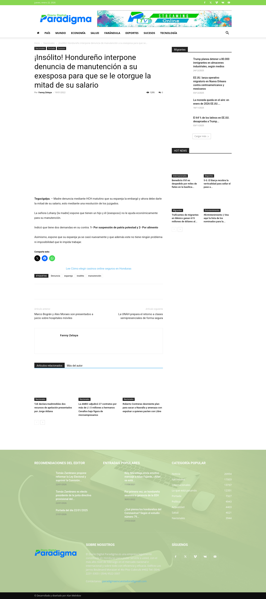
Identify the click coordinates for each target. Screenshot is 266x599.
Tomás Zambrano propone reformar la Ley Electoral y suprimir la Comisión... (71, 477)
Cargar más (202, 136)
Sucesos (149, 33)
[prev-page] (36, 422)
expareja (68, 275)
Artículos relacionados (49, 365)
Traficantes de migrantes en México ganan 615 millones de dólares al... (185, 218)
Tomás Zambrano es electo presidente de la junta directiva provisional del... (73, 495)
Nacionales (49, 43)
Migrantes (177, 210)
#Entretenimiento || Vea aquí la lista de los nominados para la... (216, 218)
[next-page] (42, 422)
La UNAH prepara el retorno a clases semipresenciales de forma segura (140, 316)
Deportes (132, 33)
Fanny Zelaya (45, 92)
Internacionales (180, 176)
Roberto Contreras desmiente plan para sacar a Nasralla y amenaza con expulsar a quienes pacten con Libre (142, 408)
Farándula (112, 33)
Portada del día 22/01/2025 (72, 510)
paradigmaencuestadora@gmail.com (124, 581)
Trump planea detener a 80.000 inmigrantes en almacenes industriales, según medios (211, 63)
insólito (80, 275)
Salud (95, 33)
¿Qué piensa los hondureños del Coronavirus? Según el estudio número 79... (143, 513)
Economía (78, 33)
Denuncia (55, 275)
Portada (51, 48)
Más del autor (75, 365)
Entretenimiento (212, 210)
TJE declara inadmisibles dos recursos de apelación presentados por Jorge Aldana (53, 408)
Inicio (37, 43)
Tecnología (168, 33)
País (47, 33)
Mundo (60, 33)
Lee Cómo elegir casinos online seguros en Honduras (98, 268)
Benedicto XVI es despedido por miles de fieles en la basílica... (184, 183)
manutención (94, 275)
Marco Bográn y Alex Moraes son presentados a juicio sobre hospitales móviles (63, 316)
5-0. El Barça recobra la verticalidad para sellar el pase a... (217, 183)
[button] (227, 33)
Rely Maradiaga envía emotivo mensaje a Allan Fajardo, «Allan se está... (143, 477)
